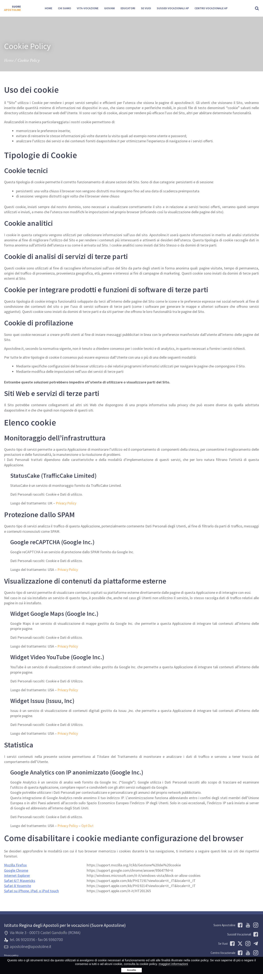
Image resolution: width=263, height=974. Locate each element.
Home (48, 8)
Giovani (109, 8)
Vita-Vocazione (87, 8)
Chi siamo (64, 8)
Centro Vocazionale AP (211, 8)
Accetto (131, 970)
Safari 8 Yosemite (17, 885)
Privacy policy (11, 954)
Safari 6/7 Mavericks (19, 879)
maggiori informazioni (173, 964)
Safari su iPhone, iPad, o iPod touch (31, 890)
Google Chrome (16, 869)
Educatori (128, 8)
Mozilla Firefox (15, 864)
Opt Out (88, 825)
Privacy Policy (66, 503)
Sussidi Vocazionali (242, 933)
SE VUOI (146, 8)
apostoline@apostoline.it (30, 945)
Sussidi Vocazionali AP (173, 8)
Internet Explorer (17, 874)
